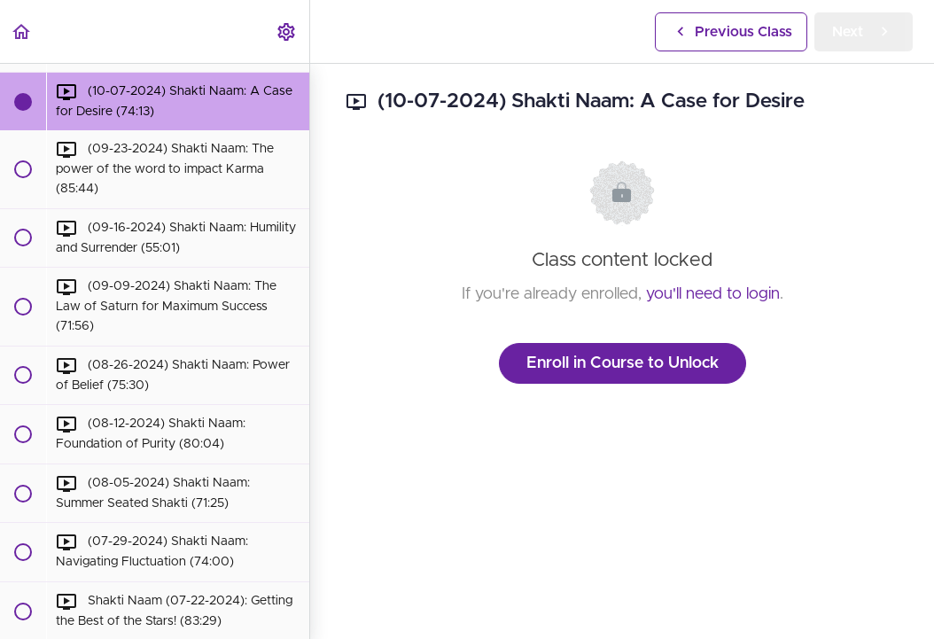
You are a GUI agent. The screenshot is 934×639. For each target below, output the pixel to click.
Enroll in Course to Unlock (622, 363)
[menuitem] (287, 31)
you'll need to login (713, 294)
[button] (22, 31)
